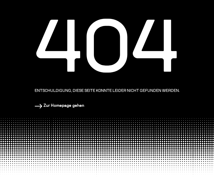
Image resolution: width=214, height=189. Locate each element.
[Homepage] (59, 105)
